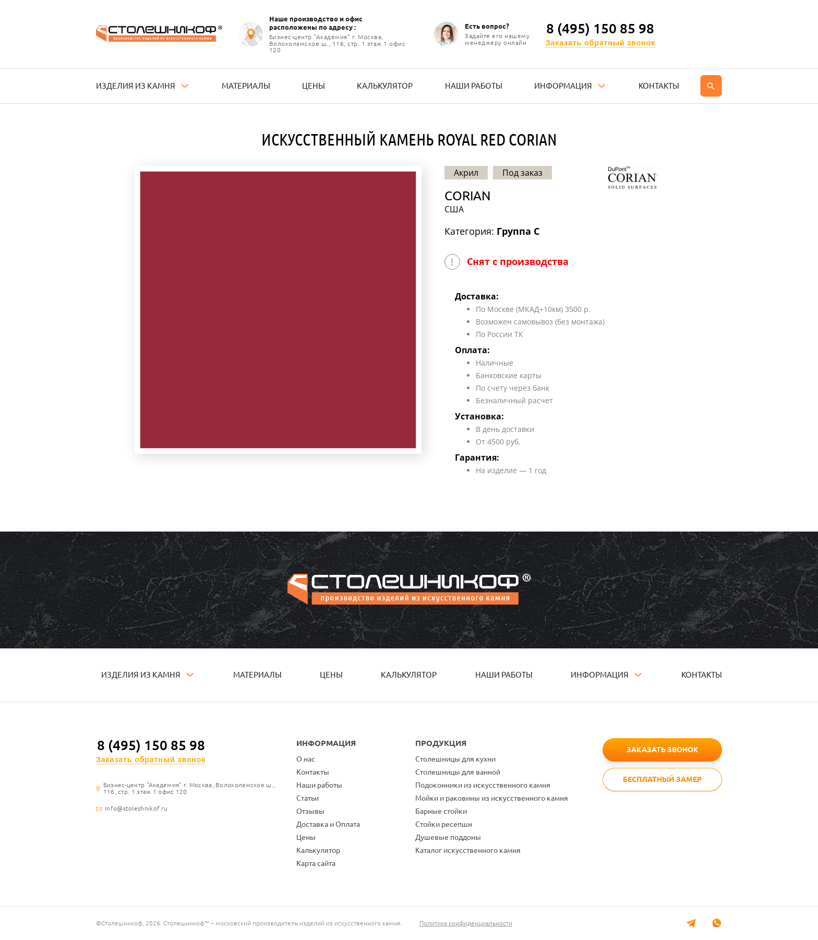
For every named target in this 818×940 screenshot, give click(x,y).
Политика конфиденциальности (466, 923)
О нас (305, 759)
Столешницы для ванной (457, 772)
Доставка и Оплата (328, 824)
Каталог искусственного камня (468, 850)
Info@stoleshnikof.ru (136, 808)
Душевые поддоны (448, 837)
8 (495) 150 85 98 (600, 28)
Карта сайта (315, 863)
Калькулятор (318, 850)
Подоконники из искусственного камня (482, 785)
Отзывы (310, 811)
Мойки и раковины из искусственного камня (491, 798)
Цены (306, 837)
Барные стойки (441, 811)
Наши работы (319, 785)
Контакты (312, 772)
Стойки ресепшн (443, 824)
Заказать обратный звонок (600, 43)
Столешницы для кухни (455, 759)
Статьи (307, 798)
